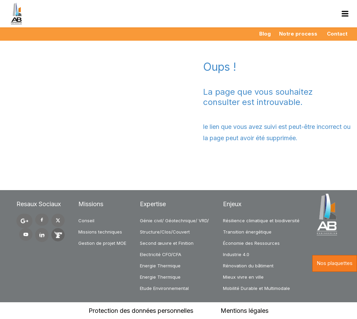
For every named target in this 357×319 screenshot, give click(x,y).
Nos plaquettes (335, 263)
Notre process (298, 33)
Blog (265, 33)
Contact (337, 33)
